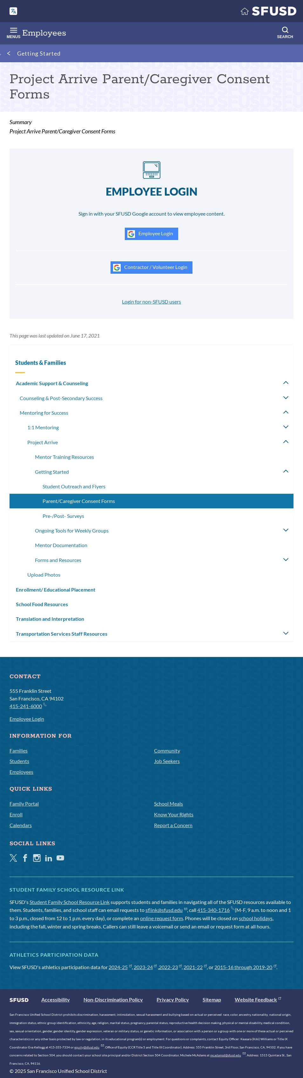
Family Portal (24, 803)
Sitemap (212, 999)
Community (167, 750)
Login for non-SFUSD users (151, 301)
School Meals (168, 803)
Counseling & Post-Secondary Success (61, 398)
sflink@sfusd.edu (166, 910)
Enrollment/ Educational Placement (55, 589)
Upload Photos (43, 575)
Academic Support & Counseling (52, 383)
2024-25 (120, 967)
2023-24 (145, 967)
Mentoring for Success (44, 413)
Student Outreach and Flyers (74, 486)
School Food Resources (42, 604)
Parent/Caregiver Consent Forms (79, 501)
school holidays (256, 918)
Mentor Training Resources (64, 457)
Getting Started (39, 53)
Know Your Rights (173, 814)
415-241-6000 (28, 705)
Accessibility (55, 999)
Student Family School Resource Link (70, 902)
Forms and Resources (58, 560)
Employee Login (150, 234)
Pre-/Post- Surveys (63, 516)
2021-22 (195, 967)
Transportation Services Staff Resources (61, 634)
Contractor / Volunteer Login (150, 267)
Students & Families (40, 362)
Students (19, 761)
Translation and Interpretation (50, 619)
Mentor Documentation (61, 545)
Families (19, 750)
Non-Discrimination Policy (113, 999)
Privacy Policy (173, 999)
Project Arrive (42, 442)
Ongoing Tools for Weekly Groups (72, 530)
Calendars (21, 825)
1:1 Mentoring (43, 427)
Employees (21, 772)
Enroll (16, 814)
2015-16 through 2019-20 (245, 967)
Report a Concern (173, 825)
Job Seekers (167, 761)
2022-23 (170, 967)
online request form (161, 918)
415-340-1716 (215, 910)
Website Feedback (258, 999)
